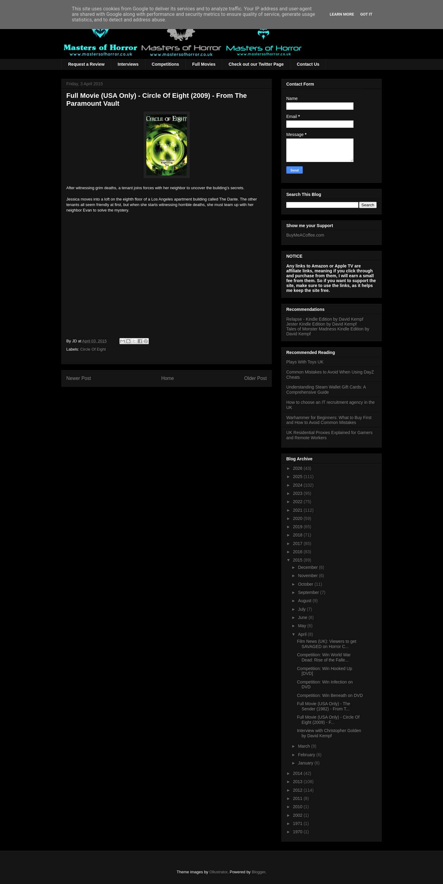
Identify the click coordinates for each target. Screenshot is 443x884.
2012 (298, 790)
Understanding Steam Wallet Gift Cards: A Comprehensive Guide (326, 390)
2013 (298, 781)
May (302, 625)
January (306, 763)
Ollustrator (218, 872)
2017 (298, 543)
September (309, 592)
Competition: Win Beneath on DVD (330, 695)
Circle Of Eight (93, 349)
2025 (298, 476)
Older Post (255, 378)
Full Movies (203, 64)
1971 (298, 823)
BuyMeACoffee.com (305, 235)
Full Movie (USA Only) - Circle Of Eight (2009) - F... (328, 720)
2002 (298, 815)
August (305, 600)
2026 (298, 468)
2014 (298, 773)
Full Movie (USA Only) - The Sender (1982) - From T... (323, 706)
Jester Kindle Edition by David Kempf (321, 324)
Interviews (128, 64)
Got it (366, 14)
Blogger (258, 872)
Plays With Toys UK (305, 361)
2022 (298, 501)
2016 (298, 551)
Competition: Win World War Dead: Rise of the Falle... (324, 657)
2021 (298, 510)
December (308, 567)
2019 (298, 526)
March (304, 746)
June (303, 617)
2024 (298, 485)
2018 (298, 534)
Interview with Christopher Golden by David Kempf (329, 733)
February (307, 754)
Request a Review (86, 64)
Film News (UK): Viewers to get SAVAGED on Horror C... (326, 644)
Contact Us (308, 64)
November (308, 575)
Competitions (165, 64)
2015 (298, 560)
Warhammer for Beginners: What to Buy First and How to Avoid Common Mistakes (329, 420)
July (302, 609)
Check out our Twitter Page (256, 64)
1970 (298, 831)
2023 (298, 493)
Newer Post (78, 378)
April (303, 634)
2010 (298, 806)
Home (167, 378)
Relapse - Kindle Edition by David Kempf (324, 319)
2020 (298, 518)
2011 (298, 798)
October (306, 584)
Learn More (342, 14)
